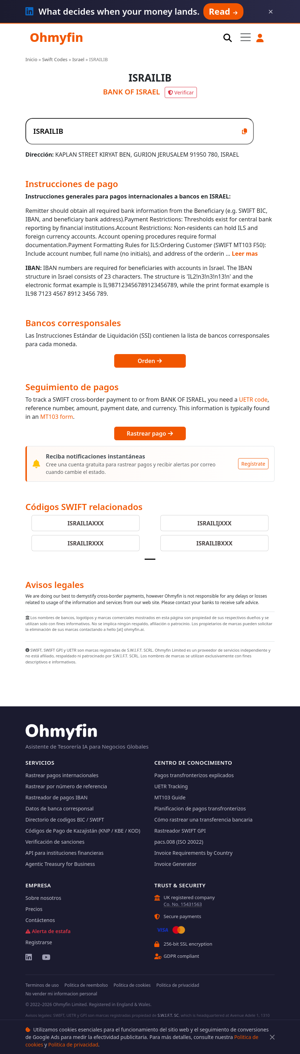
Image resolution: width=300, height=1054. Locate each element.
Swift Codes (55, 59)
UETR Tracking (171, 786)
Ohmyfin (56, 37)
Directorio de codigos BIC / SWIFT (64, 819)
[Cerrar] (272, 1037)
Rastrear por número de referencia (66, 786)
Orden (150, 361)
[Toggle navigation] (245, 37)
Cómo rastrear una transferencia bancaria (203, 819)
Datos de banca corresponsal (59, 808)
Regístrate (253, 463)
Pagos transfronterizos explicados (194, 775)
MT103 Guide (169, 797)
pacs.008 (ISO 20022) (178, 841)
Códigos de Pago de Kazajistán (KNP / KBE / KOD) (82, 830)
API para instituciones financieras (64, 852)
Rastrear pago (150, 433)
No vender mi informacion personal (61, 994)
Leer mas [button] (245, 254)
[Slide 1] (150, 559)
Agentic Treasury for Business (60, 864)
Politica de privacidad (73, 1044)
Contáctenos (40, 920)
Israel (78, 59)
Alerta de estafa (48, 931)
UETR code (253, 399)
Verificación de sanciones (54, 841)
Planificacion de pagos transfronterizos (200, 808)
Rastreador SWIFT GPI (180, 830)
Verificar (181, 92)
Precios (33, 909)
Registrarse (38, 942)
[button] (260, 37)
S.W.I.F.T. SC (168, 1015)
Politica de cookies (131, 985)
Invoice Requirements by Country (193, 852)
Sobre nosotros (43, 897)
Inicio (31, 59)
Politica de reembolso (86, 985)
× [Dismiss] (270, 11)
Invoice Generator (175, 864)
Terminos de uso (42, 985)
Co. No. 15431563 (183, 904)
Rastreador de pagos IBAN (56, 797)
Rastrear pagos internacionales (61, 775)
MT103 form (56, 417)
